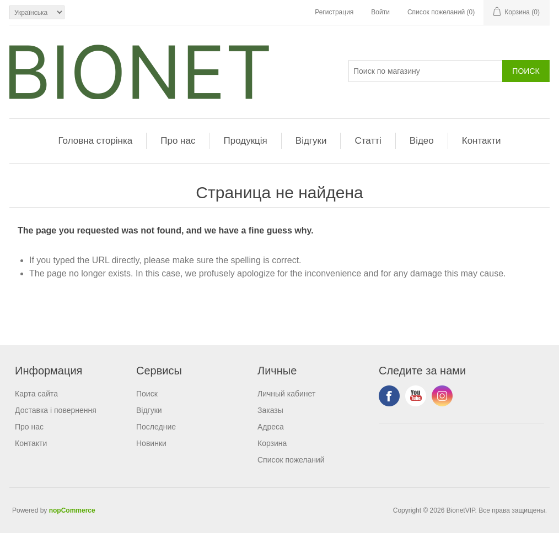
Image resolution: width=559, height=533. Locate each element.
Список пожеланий (291, 459)
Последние (156, 426)
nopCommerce (72, 510)
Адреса (270, 426)
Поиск (147, 393)
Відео (422, 140)
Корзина (272, 443)
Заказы (270, 410)
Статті (367, 140)
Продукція (245, 140)
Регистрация (334, 12)
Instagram (442, 395)
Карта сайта (36, 393)
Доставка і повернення (55, 410)
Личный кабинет (286, 393)
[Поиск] (425, 71)
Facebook (389, 395)
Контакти (481, 140)
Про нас (177, 140)
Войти (380, 12)
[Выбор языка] (36, 12)
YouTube (415, 395)
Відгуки (311, 140)
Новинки (151, 443)
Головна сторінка (95, 140)
